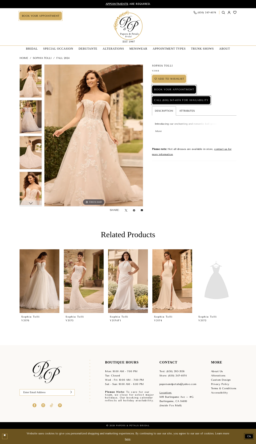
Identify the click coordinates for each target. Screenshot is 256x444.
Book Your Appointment (174, 89)
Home (24, 58)
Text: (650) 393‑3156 (172, 371)
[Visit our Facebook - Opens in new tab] (34, 405)
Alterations (218, 375)
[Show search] (223, 12)
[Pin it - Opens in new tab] (134, 210)
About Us (217, 371)
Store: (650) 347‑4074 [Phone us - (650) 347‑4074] (173, 375)
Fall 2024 (63, 58)
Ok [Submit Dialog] (249, 436)
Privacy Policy (220, 384)
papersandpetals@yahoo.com (177, 384)
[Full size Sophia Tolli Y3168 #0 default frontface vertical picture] (93, 135)
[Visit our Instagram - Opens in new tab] (43, 405)
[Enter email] (47, 392)
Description (164, 110)
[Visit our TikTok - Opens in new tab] (51, 405)
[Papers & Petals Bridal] (128, 26)
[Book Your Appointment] (40, 16)
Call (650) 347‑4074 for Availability (181, 100)
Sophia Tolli (42, 58)
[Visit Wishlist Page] (235, 12)
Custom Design (221, 379)
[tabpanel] (31, 82)
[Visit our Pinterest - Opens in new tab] (60, 405)
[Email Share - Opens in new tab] (142, 210)
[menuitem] (40, 16)
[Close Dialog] (5, 436)
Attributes (187, 110)
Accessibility (219, 392)
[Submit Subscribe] (71, 392)
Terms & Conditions (223, 388)
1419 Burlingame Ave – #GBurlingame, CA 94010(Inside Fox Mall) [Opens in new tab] (176, 401)
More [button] (158, 131)
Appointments (117, 4)
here (127, 439)
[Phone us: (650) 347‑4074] (205, 12)
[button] (229, 12)
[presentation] (39, 281)
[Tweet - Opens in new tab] (126, 210)
